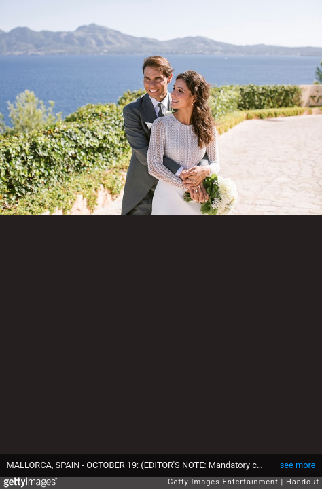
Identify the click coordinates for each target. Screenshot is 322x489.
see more (298, 465)
